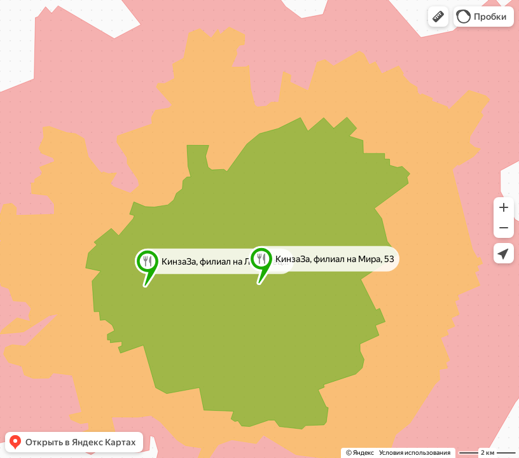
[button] (438, 16)
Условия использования (414, 452)
